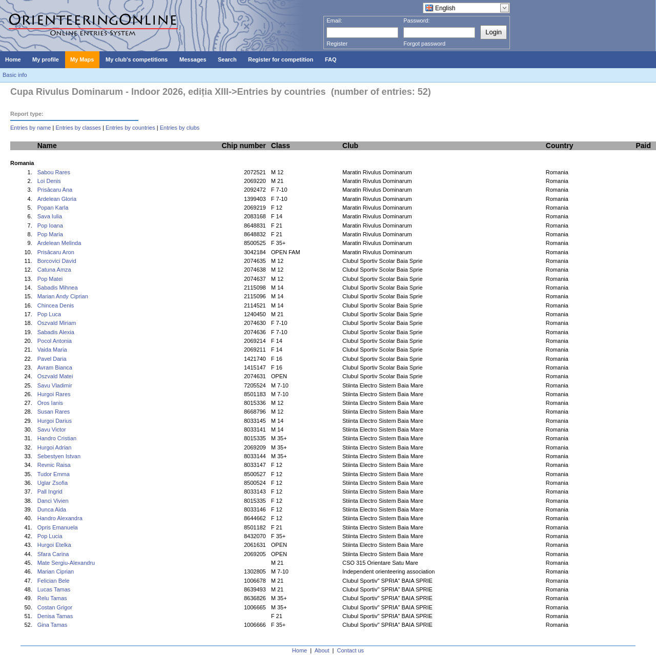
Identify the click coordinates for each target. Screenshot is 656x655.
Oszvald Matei (55, 376)
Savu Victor (51, 429)
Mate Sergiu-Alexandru (66, 563)
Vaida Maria (52, 349)
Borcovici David (56, 261)
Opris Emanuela (57, 527)
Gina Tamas (52, 625)
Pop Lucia (50, 536)
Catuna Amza (54, 270)
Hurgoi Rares (54, 394)
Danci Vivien (53, 501)
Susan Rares (53, 411)
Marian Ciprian (55, 571)
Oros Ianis (50, 403)
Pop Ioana (50, 225)
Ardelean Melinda (59, 243)
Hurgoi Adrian (54, 447)
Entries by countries (130, 128)
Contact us (350, 650)
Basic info (15, 75)
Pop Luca (49, 314)
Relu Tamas (52, 598)
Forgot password (424, 43)
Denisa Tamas (55, 616)
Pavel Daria (52, 359)
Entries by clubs (180, 128)
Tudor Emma (53, 474)
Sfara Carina (53, 554)
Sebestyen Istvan (58, 456)
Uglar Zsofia (52, 483)
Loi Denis (49, 181)
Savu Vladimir (54, 385)
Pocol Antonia (54, 341)
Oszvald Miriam (56, 323)
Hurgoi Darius (54, 421)
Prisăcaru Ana (54, 190)
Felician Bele (53, 581)
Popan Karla (53, 207)
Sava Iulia (49, 216)
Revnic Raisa (54, 465)
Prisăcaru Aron (55, 252)
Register (336, 43)
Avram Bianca (54, 367)
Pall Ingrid (50, 491)
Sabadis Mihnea (57, 287)
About (322, 650)
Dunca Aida (51, 509)
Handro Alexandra (60, 518)
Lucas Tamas (54, 589)
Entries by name (30, 128)
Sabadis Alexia (55, 332)
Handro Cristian (56, 438)
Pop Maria (50, 234)
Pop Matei (50, 279)
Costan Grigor (54, 607)
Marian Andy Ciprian (62, 296)
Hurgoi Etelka (54, 545)
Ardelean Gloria (56, 199)
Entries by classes (78, 128)
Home (299, 650)
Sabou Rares (53, 172)
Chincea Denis (55, 305)
